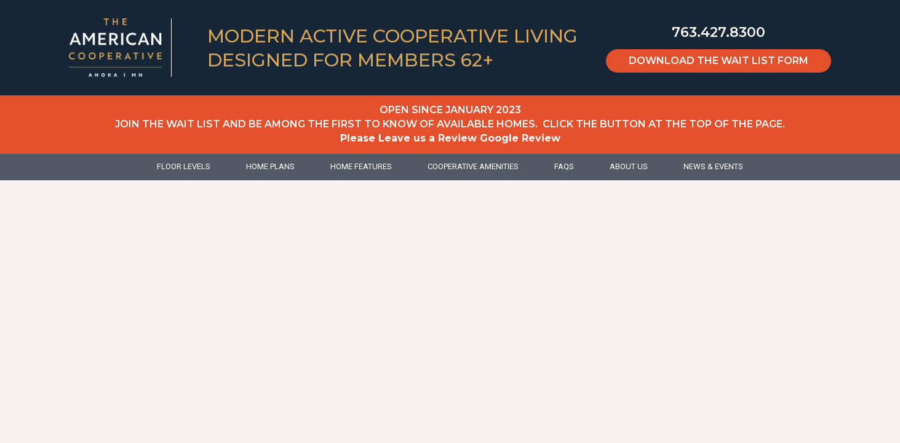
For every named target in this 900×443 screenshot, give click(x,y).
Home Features (361, 166)
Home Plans (270, 166)
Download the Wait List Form (718, 60)
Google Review (520, 138)
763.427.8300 (718, 32)
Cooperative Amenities (473, 166)
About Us (629, 166)
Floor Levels (183, 166)
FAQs (564, 166)
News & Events (713, 166)
